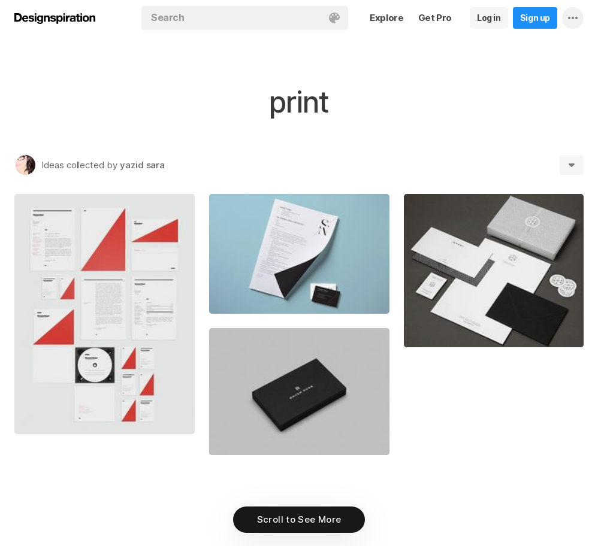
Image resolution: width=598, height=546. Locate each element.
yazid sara (142, 165)
